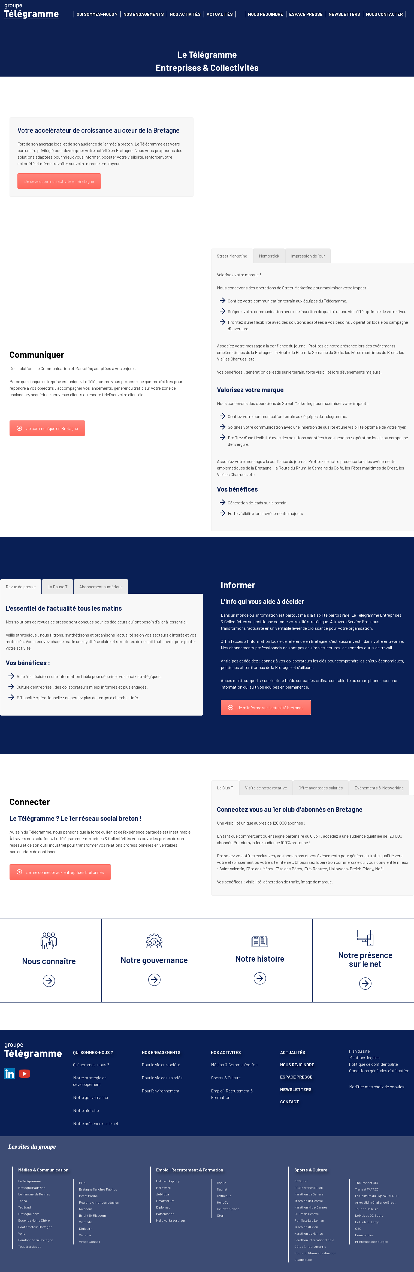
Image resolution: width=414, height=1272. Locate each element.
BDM (82, 1183)
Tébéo (22, 1201)
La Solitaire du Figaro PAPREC (376, 1196)
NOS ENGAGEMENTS (161, 1052)
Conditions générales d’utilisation (379, 1070)
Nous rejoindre (265, 14)
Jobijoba (162, 1194)
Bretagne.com (28, 1214)
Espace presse (306, 14)
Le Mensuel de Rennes (34, 1194)
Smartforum (165, 1201)
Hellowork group (168, 1181)
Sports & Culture (226, 1077)
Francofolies (364, 1235)
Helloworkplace (228, 1209)
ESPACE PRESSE (296, 1076)
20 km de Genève (306, 1214)
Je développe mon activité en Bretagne (59, 181)
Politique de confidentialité (373, 1064)
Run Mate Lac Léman (309, 1220)
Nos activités (185, 14)
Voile (21, 1233)
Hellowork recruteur (170, 1220)
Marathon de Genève (308, 1194)
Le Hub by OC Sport (369, 1215)
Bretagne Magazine (31, 1187)
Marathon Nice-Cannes (311, 1207)
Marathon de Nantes (308, 1233)
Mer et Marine (88, 1196)
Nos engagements (143, 14)
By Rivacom (97, 1215)
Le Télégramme (29, 1181)
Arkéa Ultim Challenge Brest (375, 1202)
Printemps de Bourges (371, 1241)
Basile (221, 1183)
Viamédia (85, 1222)
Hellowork (163, 1187)
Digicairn (85, 1228)
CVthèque (224, 1196)
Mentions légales (364, 1057)
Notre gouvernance (90, 1097)
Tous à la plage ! (29, 1246)
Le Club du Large (367, 1222)
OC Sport (301, 1181)
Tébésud (24, 1207)
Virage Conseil (89, 1241)
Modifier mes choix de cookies (376, 1086)
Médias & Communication (234, 1064)
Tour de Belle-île (366, 1209)
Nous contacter (384, 14)
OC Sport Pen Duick (308, 1187)
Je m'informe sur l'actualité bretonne (266, 707)
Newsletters (344, 14)
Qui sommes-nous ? (97, 14)
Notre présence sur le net (96, 1123)
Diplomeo (163, 1207)
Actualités (220, 14)
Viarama (85, 1235)
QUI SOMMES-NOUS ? (93, 1052)
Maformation (165, 1214)
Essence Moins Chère (34, 1220)
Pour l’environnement (161, 1090)
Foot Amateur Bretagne (35, 1227)
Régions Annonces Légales (99, 1202)
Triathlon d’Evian (306, 1227)
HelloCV (222, 1202)
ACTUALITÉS (292, 1052)
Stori (220, 1215)
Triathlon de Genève (308, 1201)
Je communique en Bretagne (47, 428)
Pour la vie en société (161, 1064)
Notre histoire (86, 1110)
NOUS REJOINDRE (297, 1064)
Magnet (222, 1189)
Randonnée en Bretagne (35, 1240)
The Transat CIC (366, 1183)
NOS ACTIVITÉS (226, 1052)
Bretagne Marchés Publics (98, 1189)
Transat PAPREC (367, 1189)
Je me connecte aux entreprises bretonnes (60, 872)
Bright (84, 1215)
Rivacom (85, 1209)
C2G (358, 1228)
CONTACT (289, 1101)
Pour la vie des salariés (162, 1077)
